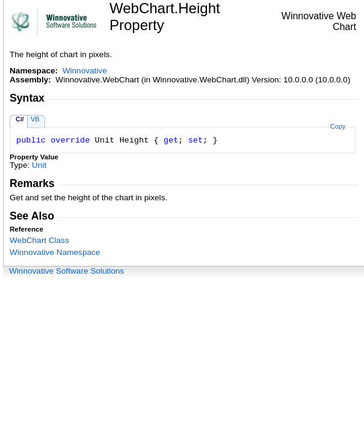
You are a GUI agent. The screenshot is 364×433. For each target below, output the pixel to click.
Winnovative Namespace (55, 252)
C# (20, 119)
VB (35, 119)
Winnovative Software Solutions (66, 270)
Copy (337, 126)
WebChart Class (39, 240)
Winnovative (85, 70)
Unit (39, 165)
